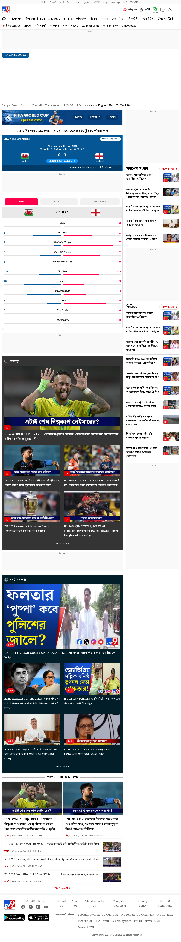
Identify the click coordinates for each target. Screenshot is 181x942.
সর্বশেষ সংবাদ (137, 169)
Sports (25, 105)
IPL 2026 (54, 19)
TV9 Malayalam (121, 921)
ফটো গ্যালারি (40, 26)
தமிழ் (105, 2)
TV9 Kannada (145, 915)
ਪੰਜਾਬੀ (97, 2)
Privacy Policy (142, 903)
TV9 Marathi (110, 915)
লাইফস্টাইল (133, 19)
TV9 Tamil (102, 921)
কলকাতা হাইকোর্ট (70, 26)
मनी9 (125, 2)
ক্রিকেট (68, 836)
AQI (147, 9)
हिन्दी (43, 2)
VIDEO (27, 26)
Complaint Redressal (120, 903)
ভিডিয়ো (14, 361)
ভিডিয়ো (132, 307)
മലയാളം (115, 2)
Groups (112, 117)
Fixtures (95, 117)
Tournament (52, 105)
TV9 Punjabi (86, 921)
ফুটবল (6, 836)
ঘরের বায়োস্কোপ (110, 26)
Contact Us (61, 903)
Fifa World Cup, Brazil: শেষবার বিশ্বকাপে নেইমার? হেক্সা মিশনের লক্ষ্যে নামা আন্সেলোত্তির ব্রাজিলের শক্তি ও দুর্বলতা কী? (31, 824)
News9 (52, 2)
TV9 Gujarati (164, 915)
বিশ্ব (121, 19)
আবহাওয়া (54, 26)
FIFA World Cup (73, 105)
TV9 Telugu (127, 915)
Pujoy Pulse (129, 26)
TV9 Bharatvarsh (89, 915)
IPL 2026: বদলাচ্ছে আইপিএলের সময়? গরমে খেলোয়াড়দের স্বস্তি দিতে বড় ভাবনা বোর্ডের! (52, 859)
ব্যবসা (105, 19)
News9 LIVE (152, 921)
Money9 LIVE (86, 927)
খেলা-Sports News (62, 777)
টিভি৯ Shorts (13, 26)
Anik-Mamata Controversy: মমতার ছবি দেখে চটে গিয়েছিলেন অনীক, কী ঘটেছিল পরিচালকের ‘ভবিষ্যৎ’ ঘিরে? (32, 703)
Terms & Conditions (165, 903)
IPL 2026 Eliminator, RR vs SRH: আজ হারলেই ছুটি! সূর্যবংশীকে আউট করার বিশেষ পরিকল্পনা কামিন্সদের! (52, 844)
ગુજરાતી (87, 2)
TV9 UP (138, 921)
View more (169, 169)
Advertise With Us (94, 903)
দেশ (114, 19)
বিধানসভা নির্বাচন (35, 19)
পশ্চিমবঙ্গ (81, 19)
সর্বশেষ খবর (16, 19)
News (78, 117)
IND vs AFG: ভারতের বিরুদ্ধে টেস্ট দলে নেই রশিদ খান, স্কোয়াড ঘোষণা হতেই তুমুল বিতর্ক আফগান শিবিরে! (91, 824)
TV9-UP (134, 2)
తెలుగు (70, 2)
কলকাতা (68, 19)
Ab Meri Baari (90, 26)
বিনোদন (94, 19)
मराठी (78, 2)
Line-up (59, 202)
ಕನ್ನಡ (61, 2)
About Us (76, 903)
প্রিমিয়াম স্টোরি (165, 19)
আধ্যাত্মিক (148, 19)
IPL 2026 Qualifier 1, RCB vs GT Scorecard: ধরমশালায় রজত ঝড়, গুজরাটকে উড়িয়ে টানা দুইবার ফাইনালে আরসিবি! (91, 531)
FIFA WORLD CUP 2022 (16, 55)
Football (37, 105)
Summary (100, 202)
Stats (21, 202)
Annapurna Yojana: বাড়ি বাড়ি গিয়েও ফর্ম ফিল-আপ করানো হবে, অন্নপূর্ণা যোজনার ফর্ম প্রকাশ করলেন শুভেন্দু (31, 754)
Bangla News (9, 105)
